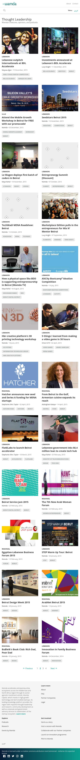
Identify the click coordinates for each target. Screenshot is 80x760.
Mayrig (46, 409)
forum (5, 564)
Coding (26, 186)
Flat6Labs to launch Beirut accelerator (17, 449)
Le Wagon (7, 186)
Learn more (21, 714)
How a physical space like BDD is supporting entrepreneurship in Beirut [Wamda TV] (19, 282)
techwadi (26, 236)
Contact (75, 4)
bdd (22, 293)
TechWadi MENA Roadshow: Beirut (17, 227)
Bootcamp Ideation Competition (55, 290)
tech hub (55, 463)
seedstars (47, 126)
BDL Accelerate (9, 79)
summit (46, 186)
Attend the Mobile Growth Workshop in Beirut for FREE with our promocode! (18, 120)
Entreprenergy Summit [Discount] (55, 176)
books (14, 661)
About (68, 4)
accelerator (16, 459)
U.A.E (4, 114)
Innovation (56, 661)
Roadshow (7, 236)
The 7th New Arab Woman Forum (56, 503)
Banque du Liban (24, 79)
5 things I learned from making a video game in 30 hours (59, 337)
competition (59, 126)
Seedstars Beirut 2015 (54, 117)
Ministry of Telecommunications (56, 459)
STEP (44, 560)
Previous (29, 668)
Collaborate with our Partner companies (56, 730)
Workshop (30, 132)
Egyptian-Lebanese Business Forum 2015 (18, 554)
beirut (71, 71)
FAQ (42, 694)
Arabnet (55, 611)
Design (14, 611)
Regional (6, 391)
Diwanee (57, 240)
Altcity (57, 294)
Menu (70, 10)
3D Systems (7, 347)
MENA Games (47, 351)
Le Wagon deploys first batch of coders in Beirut (19, 176)
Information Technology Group (15, 351)
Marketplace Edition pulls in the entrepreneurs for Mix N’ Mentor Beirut (60, 228)
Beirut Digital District (11, 297)
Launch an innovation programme (53, 735)
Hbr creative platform (12, 355)
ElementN (47, 240)
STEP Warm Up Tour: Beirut (57, 552)
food (54, 409)
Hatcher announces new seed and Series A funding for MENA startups (19, 397)
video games (48, 347)
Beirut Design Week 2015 (16, 602)
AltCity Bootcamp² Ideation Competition (57, 280)
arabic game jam (62, 347)
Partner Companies (48, 698)
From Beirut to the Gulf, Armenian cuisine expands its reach (58, 397)
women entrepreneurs (52, 513)
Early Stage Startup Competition (15, 74)
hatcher (21, 409)
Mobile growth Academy (12, 132)
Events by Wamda (8, 730)
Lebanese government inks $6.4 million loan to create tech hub (60, 449)
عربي (76, 10)
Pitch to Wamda (47, 739)
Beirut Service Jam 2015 (15, 502)
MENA (17, 236)
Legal (43, 702)
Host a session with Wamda (51, 726)
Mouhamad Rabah (10, 293)
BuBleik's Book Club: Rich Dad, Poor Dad (19, 651)
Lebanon (6, 57)
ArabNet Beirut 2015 (53, 602)
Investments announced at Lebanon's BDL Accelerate (57, 61)
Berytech (61, 71)
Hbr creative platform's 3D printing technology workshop (19, 337)
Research (5, 726)
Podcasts (5, 722)
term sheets (69, 240)
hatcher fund (8, 409)
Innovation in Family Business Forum (59, 651)
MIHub (45, 463)
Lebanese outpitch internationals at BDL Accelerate (14, 63)
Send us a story (46, 722)
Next (53, 668)
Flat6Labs (29, 459)
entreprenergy (58, 186)
